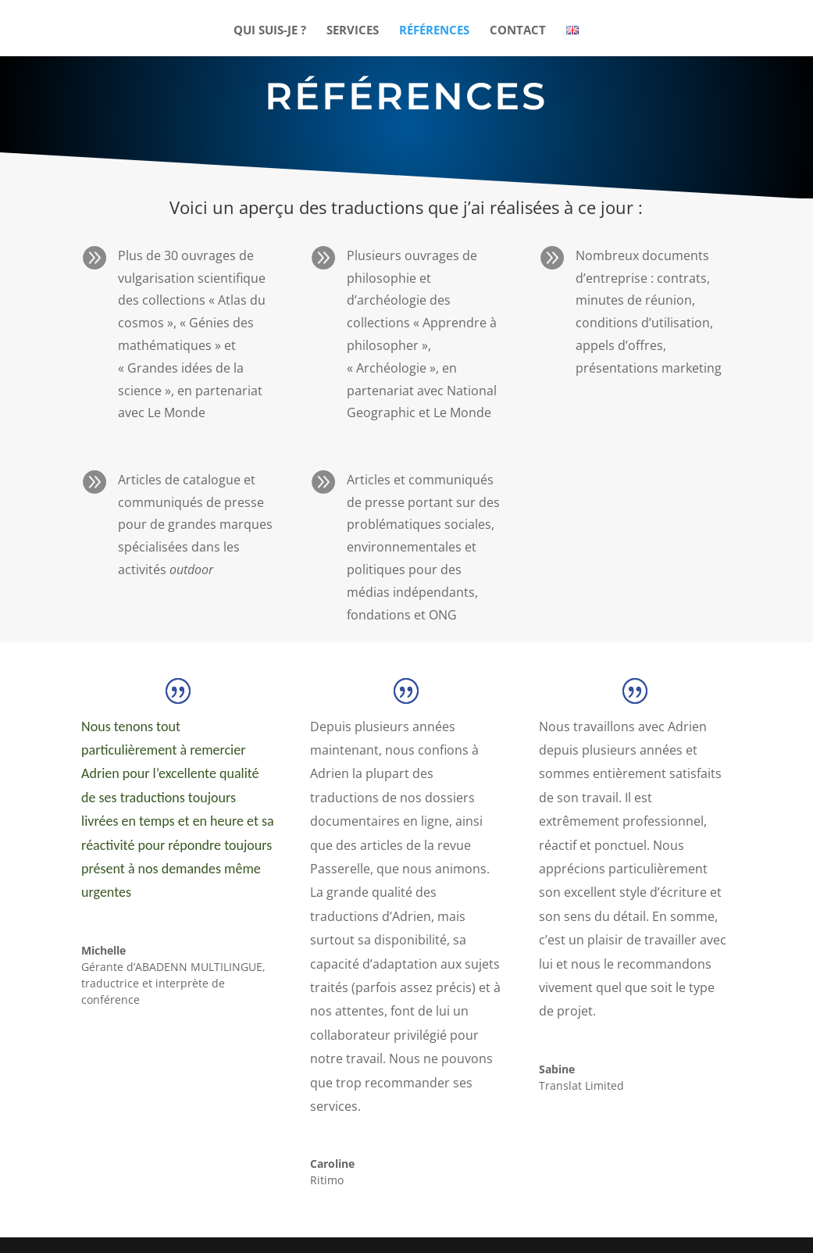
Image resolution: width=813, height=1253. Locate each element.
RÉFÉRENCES (434, 30)
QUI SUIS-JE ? (270, 30)
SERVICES (352, 30)
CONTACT (518, 30)
